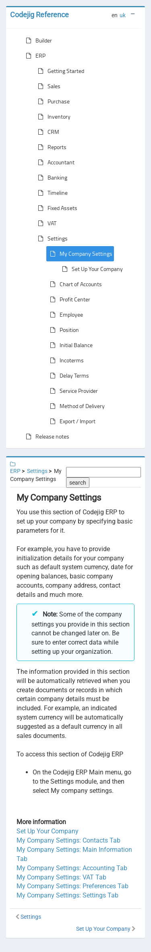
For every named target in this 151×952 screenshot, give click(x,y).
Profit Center (68, 299)
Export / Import (71, 421)
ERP (34, 56)
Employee (65, 315)
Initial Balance (70, 345)
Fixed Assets (56, 208)
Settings (51, 238)
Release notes (46, 437)
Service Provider (72, 391)
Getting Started (59, 71)
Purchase (52, 101)
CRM (47, 132)
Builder (37, 40)
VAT (45, 223)
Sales (47, 86)
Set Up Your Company (91, 269)
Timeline (51, 193)
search (77, 482)
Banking (51, 178)
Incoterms (65, 360)
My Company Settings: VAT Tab (61, 877)
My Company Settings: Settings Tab (67, 895)
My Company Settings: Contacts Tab (68, 840)
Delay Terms (68, 376)
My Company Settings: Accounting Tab (72, 868)
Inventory (52, 117)
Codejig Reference (39, 14)
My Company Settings (79, 254)
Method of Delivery (76, 406)
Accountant (54, 162)
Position (63, 330)
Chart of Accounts (74, 284)
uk (123, 15)
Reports (50, 147)
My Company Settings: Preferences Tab (72, 886)
